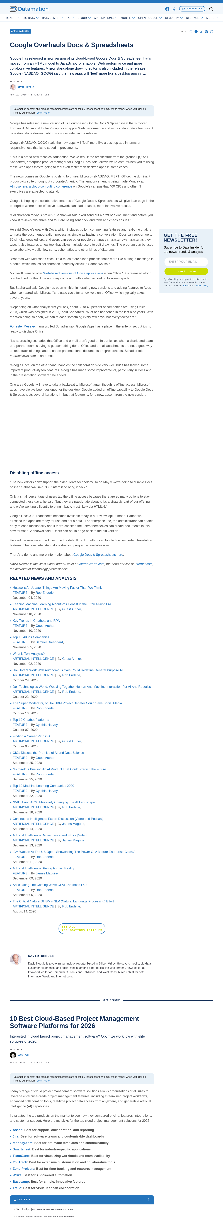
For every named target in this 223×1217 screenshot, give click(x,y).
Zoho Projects (23, 1169)
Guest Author (71, 609)
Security (184, 18)
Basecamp (21, 1181)
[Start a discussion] (190, 31)
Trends (22, 18)
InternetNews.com (91, 564)
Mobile (138, 18)
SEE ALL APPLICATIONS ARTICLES (82, 928)
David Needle (22, 87)
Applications (116, 18)
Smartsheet (21, 1149)
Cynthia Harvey (46, 725)
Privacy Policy (201, 285)
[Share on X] (201, 31)
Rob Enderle (45, 593)
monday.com (22, 1143)
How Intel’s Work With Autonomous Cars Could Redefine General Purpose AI (68, 670)
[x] (173, 9)
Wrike (17, 1175)
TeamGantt (21, 1156)
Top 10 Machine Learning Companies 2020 (43, 786)
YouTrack (20, 1162)
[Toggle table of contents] (82, 1199)
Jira (15, 1136)
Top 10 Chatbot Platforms (31, 720)
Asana (17, 1130)
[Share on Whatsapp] (211, 31)
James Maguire (73, 824)
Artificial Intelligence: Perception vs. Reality (43, 868)
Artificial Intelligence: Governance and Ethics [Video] (50, 835)
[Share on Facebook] (196, 31)
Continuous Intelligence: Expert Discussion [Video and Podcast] (58, 819)
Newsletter (192, 8)
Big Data (41, 18)
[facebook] (167, 9)
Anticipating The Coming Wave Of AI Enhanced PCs (50, 885)
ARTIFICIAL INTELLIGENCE (33, 609)
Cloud (94, 18)
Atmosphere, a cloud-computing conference (41, 186)
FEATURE (20, 593)
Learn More (43, 112)
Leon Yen (19, 1055)
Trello (17, 1188)
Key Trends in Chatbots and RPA (36, 620)
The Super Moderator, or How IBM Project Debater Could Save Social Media (67, 703)
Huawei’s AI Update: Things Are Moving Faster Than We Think (57, 587)
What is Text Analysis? (29, 654)
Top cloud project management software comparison (45, 1209)
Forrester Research (24, 326)
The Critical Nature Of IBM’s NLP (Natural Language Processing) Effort (63, 901)
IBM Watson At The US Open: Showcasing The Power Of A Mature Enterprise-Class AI (74, 852)
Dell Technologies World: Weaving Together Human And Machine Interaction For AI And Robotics (82, 687)
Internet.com (143, 564)
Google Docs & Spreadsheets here (98, 554)
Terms (186, 285)
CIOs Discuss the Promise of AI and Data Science (48, 753)
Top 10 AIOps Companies (31, 637)
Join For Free (186, 271)
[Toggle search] (211, 9)
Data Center (63, 18)
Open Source (160, 18)
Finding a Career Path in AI (32, 736)
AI (81, 18)
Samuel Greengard (49, 642)
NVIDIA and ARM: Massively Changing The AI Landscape (54, 802)
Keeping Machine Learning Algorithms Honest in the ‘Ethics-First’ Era (62, 604)
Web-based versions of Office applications (73, 273)
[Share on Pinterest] (206, 31)
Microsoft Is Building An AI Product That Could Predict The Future (59, 769)
